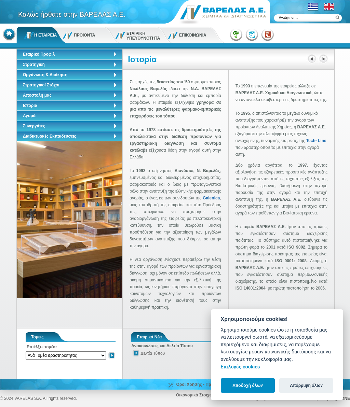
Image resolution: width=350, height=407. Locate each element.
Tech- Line (316, 140)
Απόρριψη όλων (306, 385)
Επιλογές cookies (240, 367)
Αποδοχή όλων (247, 385)
